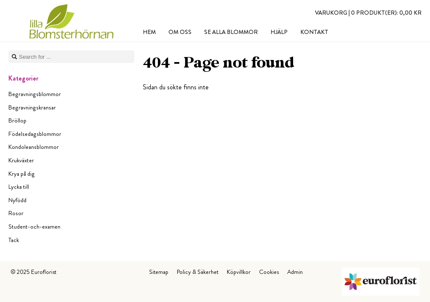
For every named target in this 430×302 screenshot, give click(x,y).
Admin (295, 272)
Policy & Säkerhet (197, 272)
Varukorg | (368, 12)
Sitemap (158, 272)
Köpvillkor (239, 272)
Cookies (269, 272)
